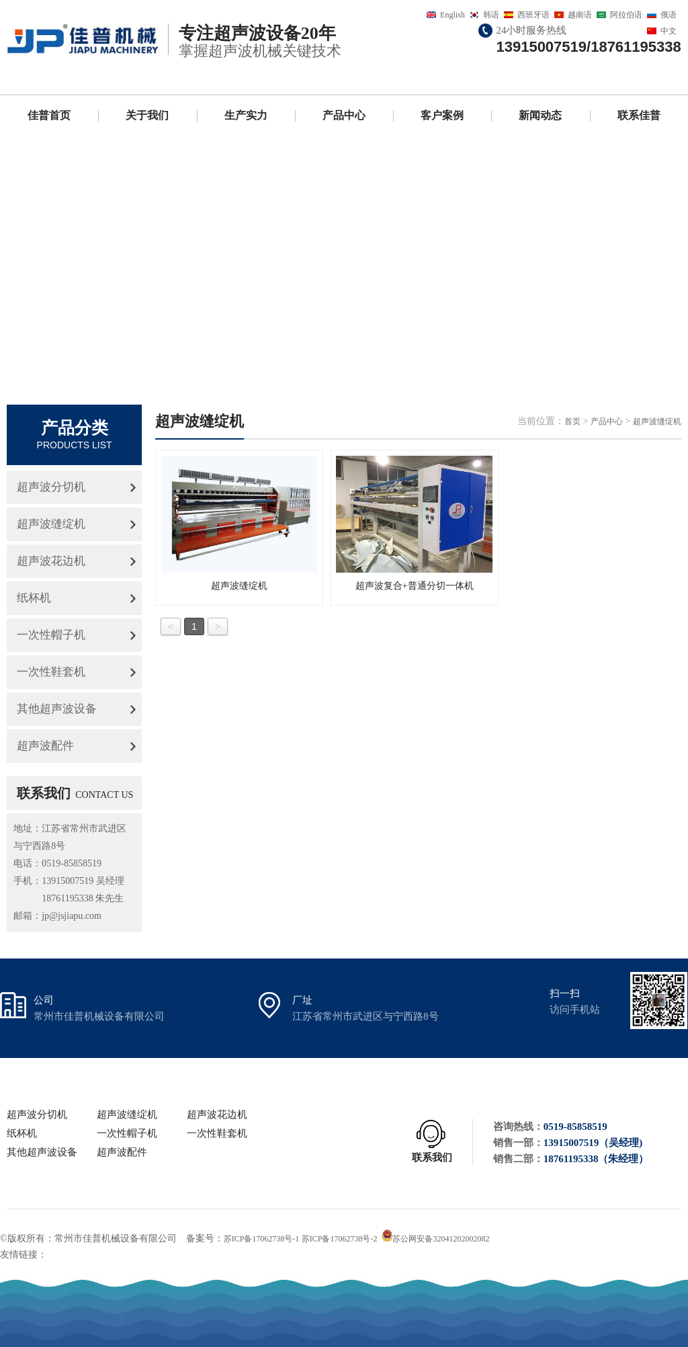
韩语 (491, 14)
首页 (572, 421)
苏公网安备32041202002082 (440, 1238)
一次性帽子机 (51, 634)
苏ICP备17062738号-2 (340, 1238)
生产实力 (245, 115)
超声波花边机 (51, 561)
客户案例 (442, 115)
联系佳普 (638, 115)
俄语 (668, 14)
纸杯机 (34, 597)
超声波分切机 (51, 487)
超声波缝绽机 (51, 524)
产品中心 (344, 115)
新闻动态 (540, 115)
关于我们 (147, 115)
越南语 (580, 14)
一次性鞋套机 (51, 671)
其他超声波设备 (57, 708)
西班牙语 (533, 14)
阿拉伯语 (626, 14)
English (452, 14)
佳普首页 (49, 115)
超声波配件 (45, 745)
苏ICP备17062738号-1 (262, 1238)
